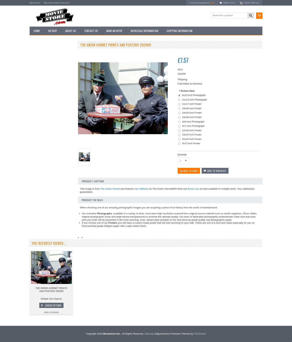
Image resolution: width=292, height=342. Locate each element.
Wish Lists (229, 3)
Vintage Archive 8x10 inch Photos (48, 58)
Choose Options (54, 199)
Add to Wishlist (52, 206)
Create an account (61, 3)
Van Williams (141, 188)
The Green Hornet (110, 188)
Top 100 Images (39, 64)
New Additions (39, 52)
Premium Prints (39, 89)
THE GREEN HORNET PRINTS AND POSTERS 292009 (51, 298)
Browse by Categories (42, 71)
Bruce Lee (193, 188)
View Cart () (251, 3)
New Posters (38, 83)
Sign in (47, 3)
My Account (35, 3)
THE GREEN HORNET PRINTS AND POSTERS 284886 (51, 183)
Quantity (182, 154)
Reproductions (39, 77)
